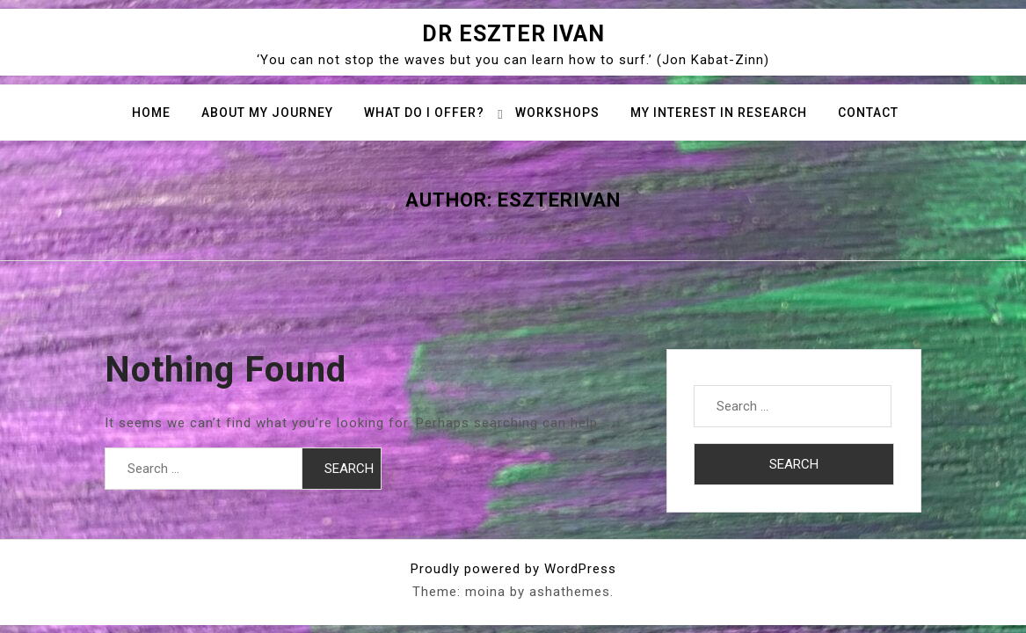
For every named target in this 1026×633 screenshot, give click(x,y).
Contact (868, 113)
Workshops (557, 113)
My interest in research (718, 113)
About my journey (267, 113)
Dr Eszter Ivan (513, 34)
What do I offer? (424, 113)
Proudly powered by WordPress (513, 569)
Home (151, 113)
